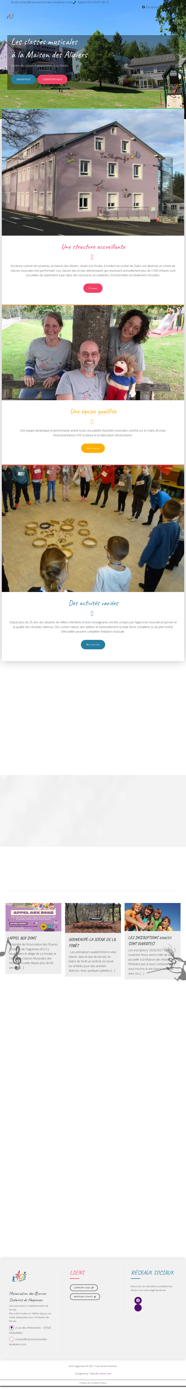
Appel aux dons (22, 940)
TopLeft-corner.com (100, 1376)
